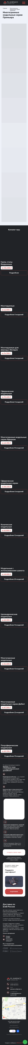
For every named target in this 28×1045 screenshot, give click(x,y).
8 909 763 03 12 (14, 985)
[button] (14, 852)
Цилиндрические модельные (9, 615)
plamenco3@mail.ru (16, 989)
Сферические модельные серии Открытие (9, 483)
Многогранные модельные (8, 659)
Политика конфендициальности (14, 1034)
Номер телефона (14, 983)
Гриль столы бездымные (6, 263)
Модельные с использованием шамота (12, 569)
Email (11, 987)
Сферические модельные (7, 392)
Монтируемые (7, 306)
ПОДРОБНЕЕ (14, 891)
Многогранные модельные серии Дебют (13, 703)
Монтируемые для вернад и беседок (10, 349)
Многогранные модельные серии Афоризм (14, 438)
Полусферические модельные (9, 746)
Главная (5, 8)
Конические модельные (6, 525)
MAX (13, 1031)
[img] (14, 332)
